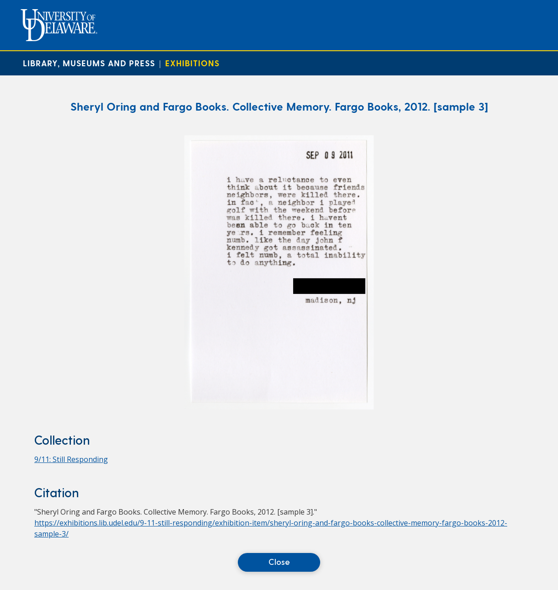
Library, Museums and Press (89, 63)
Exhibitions (192, 63)
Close (279, 561)
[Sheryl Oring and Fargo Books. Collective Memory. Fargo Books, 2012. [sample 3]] (279, 407)
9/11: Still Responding (71, 459)
